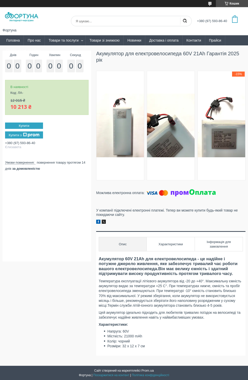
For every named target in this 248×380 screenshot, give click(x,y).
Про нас (34, 40)
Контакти (194, 40)
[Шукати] (184, 21)
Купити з (24, 135)
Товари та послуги (63, 40)
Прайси (215, 40)
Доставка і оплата (163, 40)
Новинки (134, 40)
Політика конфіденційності (150, 375)
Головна (13, 40)
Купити (24, 126)
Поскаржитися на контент (111, 375)
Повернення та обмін (23, 50)
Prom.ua (147, 370)
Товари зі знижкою (104, 40)
